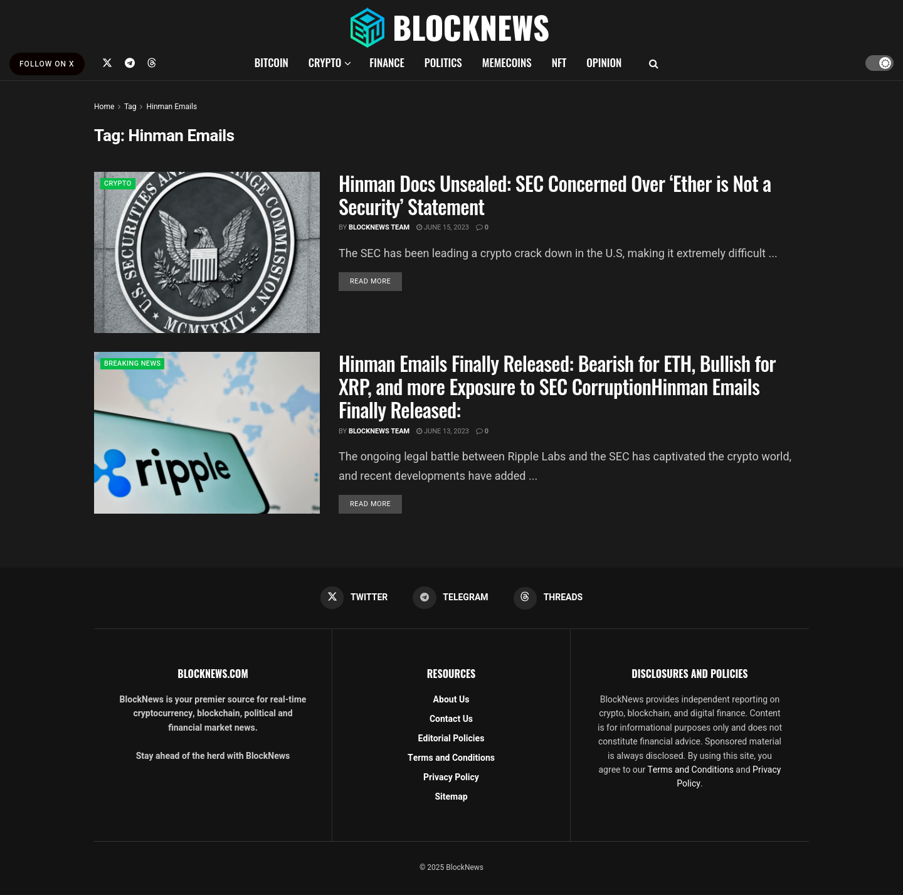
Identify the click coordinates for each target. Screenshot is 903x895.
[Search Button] (653, 62)
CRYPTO (325, 62)
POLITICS (443, 62)
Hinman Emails (171, 106)
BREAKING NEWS (135, 364)
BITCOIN (271, 62)
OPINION (603, 62)
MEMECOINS (507, 62)
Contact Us (451, 719)
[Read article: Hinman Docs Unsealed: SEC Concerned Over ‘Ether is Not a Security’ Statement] (207, 252)
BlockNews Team (379, 227)
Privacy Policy (451, 777)
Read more (376, 281)
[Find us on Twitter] (107, 62)
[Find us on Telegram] (130, 62)
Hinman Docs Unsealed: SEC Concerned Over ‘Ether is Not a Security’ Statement (555, 194)
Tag (130, 106)
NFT (559, 62)
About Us (451, 699)
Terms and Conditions (451, 758)
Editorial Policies (451, 738)
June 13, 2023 (442, 431)
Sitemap (451, 796)
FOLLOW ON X (47, 64)
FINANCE (386, 62)
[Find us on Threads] (151, 62)
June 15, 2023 (442, 227)
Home (104, 106)
